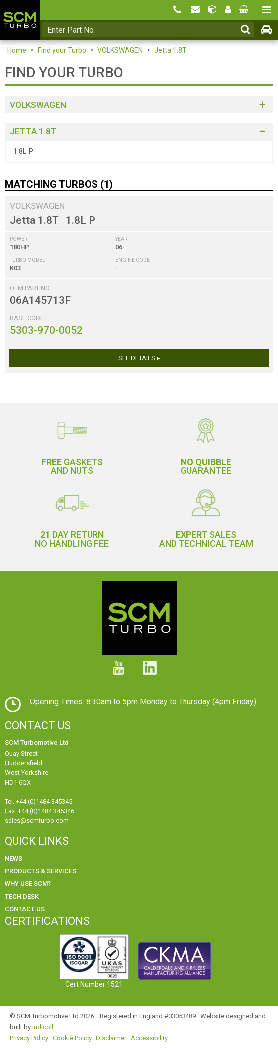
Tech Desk (22, 896)
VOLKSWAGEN (120, 50)
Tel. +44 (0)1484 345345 (38, 801)
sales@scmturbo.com (37, 820)
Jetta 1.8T (170, 50)
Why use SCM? (28, 883)
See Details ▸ (139, 358)
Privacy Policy (29, 1038)
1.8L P (23, 151)
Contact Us (25, 909)
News (13, 858)
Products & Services (40, 871)
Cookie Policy (72, 1038)
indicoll (42, 1027)
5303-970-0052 (46, 330)
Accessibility (149, 1038)
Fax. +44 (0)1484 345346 (39, 811)
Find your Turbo (62, 50)
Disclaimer (111, 1038)
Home (16, 50)
